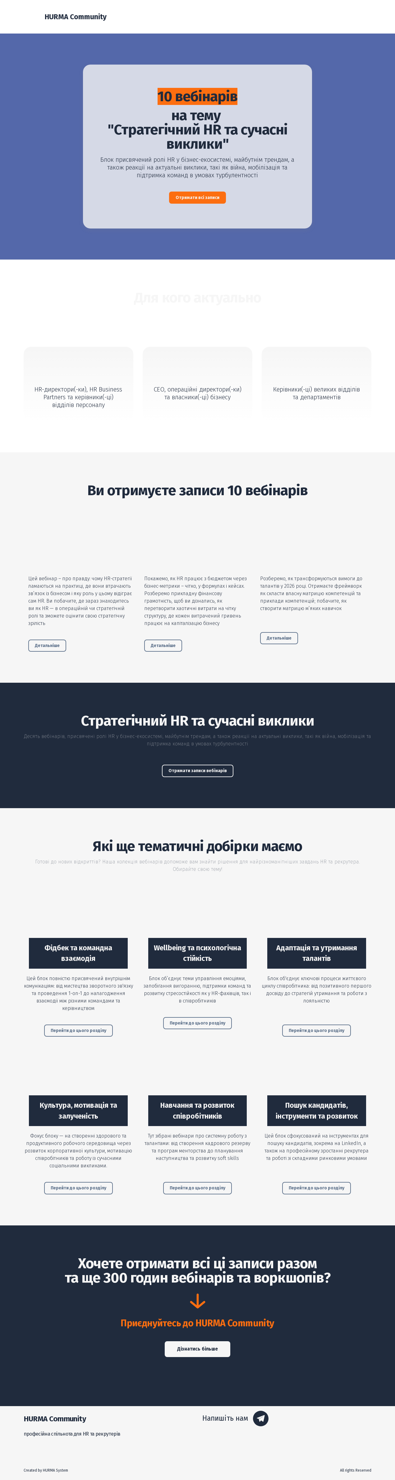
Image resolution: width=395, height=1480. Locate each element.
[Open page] (78, 919)
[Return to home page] (31, 16)
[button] (197, 198)
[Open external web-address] (81, 541)
